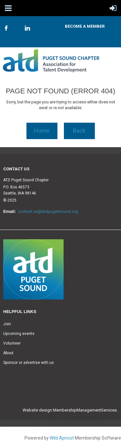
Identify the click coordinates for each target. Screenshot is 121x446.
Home (42, 130)
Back (79, 130)
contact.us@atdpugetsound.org (48, 211)
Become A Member (85, 26)
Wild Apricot (62, 438)
